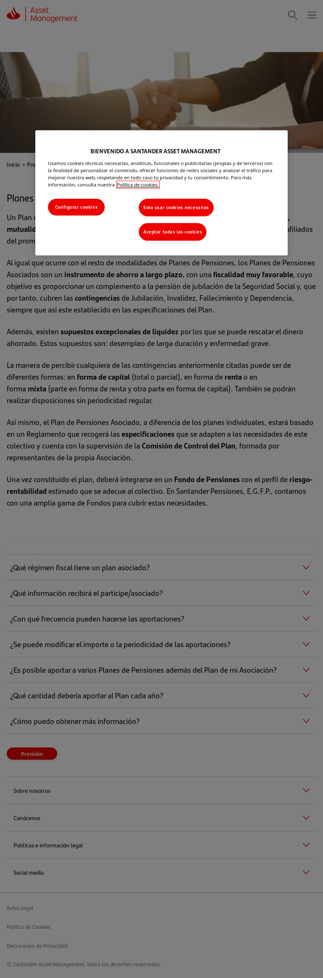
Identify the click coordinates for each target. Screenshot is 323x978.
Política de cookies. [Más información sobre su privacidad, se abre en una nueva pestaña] (138, 184)
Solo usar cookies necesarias (176, 207)
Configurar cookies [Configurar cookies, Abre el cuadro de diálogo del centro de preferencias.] (76, 206)
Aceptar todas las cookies (172, 231)
